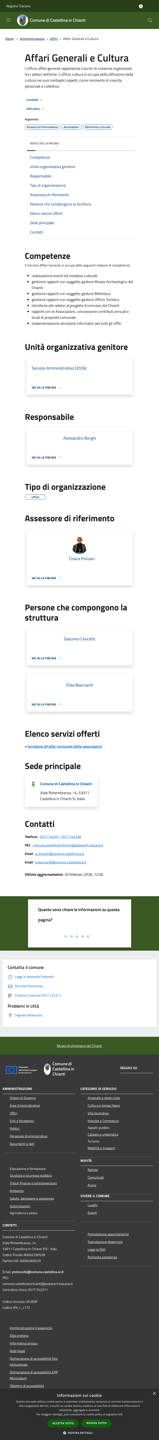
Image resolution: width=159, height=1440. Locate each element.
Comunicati (96, 1177)
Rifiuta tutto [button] (96, 1423)
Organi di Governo (23, 1097)
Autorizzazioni (20, 1206)
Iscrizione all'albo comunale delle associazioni (64, 746)
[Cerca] (150, 20)
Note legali (17, 1350)
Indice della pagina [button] (44, 143)
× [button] (154, 1393)
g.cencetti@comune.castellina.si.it (59, 853)
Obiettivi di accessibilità (27, 1385)
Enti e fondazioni (22, 1120)
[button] (79, 1433)
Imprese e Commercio (103, 1120)
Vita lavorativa (98, 1113)
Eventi (92, 1212)
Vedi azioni (35, 108)
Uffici (54, 38)
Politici (15, 1128)
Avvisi (92, 1185)
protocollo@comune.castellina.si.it (38, 1271)
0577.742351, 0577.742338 (60, 836)
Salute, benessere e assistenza (32, 1198)
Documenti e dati (22, 1143)
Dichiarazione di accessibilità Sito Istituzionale (34, 1361)
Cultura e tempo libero (104, 1105)
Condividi (35, 100)
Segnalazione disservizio (105, 1241)
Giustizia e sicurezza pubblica (31, 1175)
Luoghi (92, 1205)
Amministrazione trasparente (31, 1327)
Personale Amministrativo (28, 1136)
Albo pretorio (19, 1335)
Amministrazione (32, 38)
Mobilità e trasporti (101, 1148)
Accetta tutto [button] (63, 1423)
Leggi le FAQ (97, 1249)
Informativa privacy (24, 1343)
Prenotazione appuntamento (108, 1234)
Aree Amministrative (25, 1105)
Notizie (93, 1169)
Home (9, 38)
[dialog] (79, 1414)
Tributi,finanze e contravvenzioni (33, 1183)
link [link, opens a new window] (120, 1414)
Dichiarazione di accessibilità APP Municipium (34, 1375)
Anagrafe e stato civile (104, 1097)
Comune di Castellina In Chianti (66, 784)
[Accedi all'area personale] (141, 6)
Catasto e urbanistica (103, 1134)
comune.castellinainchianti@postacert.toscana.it (68, 845)
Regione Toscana (18, 6)
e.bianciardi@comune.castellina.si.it (61, 862)
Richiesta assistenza (102, 1257)
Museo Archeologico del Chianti (79, 1045)
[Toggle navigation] (8, 20)
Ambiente (17, 1190)
